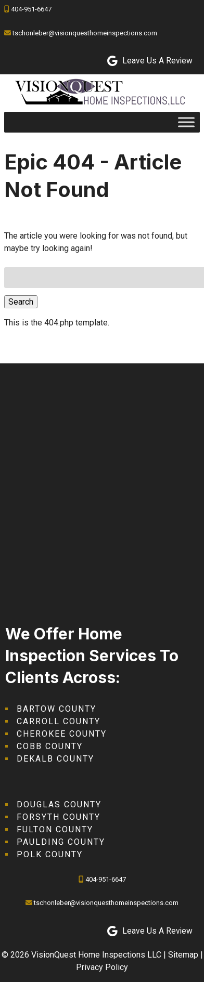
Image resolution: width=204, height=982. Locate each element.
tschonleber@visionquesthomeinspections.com (84, 33)
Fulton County (55, 829)
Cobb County (50, 746)
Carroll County (58, 721)
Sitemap (183, 955)
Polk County (50, 854)
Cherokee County (62, 734)
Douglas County (59, 804)
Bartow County (56, 709)
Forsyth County (58, 817)
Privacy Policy (102, 967)
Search (20, 302)
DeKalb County (55, 759)
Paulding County (61, 842)
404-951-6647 (31, 9)
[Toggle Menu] (186, 122)
